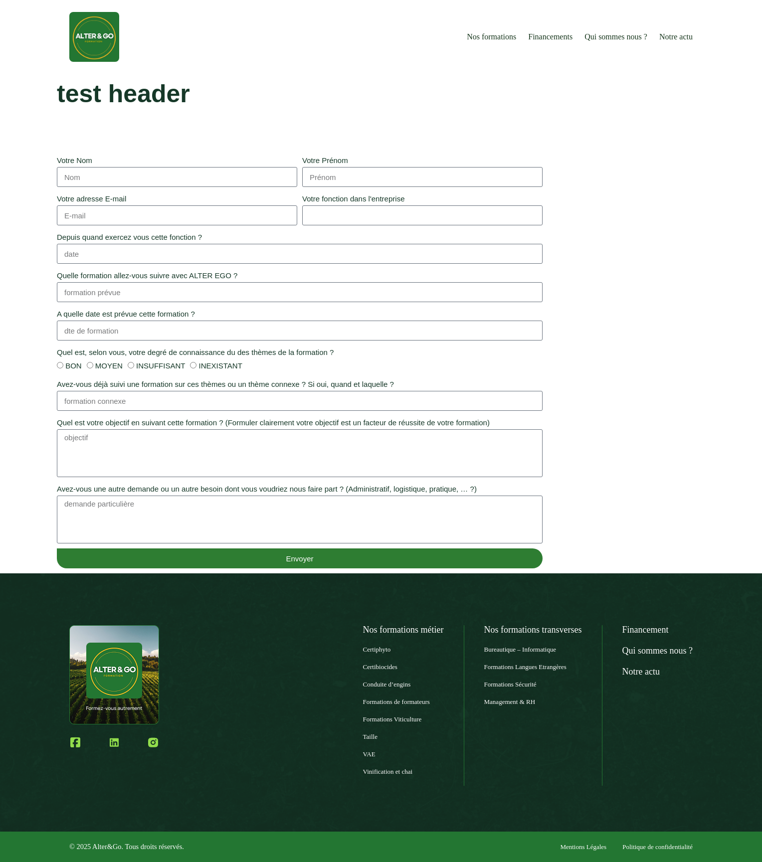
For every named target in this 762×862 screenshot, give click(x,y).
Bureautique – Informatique (520, 649)
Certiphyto (377, 649)
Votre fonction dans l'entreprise (353, 198)
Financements (550, 36)
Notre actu (676, 36)
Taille (370, 736)
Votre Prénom (325, 160)
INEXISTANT (220, 365)
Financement (645, 630)
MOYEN (109, 365)
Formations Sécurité (510, 684)
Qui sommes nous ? (615, 36)
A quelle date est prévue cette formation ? (126, 314)
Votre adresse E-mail (91, 198)
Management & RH (510, 701)
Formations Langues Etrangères (525, 667)
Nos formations (491, 36)
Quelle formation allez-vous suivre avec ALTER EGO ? (147, 275)
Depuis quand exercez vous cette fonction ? (129, 237)
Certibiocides (380, 667)
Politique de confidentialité (657, 847)
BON (73, 365)
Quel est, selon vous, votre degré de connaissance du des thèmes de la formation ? (195, 352)
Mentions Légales (583, 847)
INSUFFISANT (160, 365)
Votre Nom (74, 160)
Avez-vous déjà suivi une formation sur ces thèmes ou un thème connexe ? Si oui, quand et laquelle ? (225, 384)
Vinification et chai (388, 771)
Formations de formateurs (396, 701)
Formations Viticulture (392, 719)
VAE (369, 754)
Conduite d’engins (387, 684)
